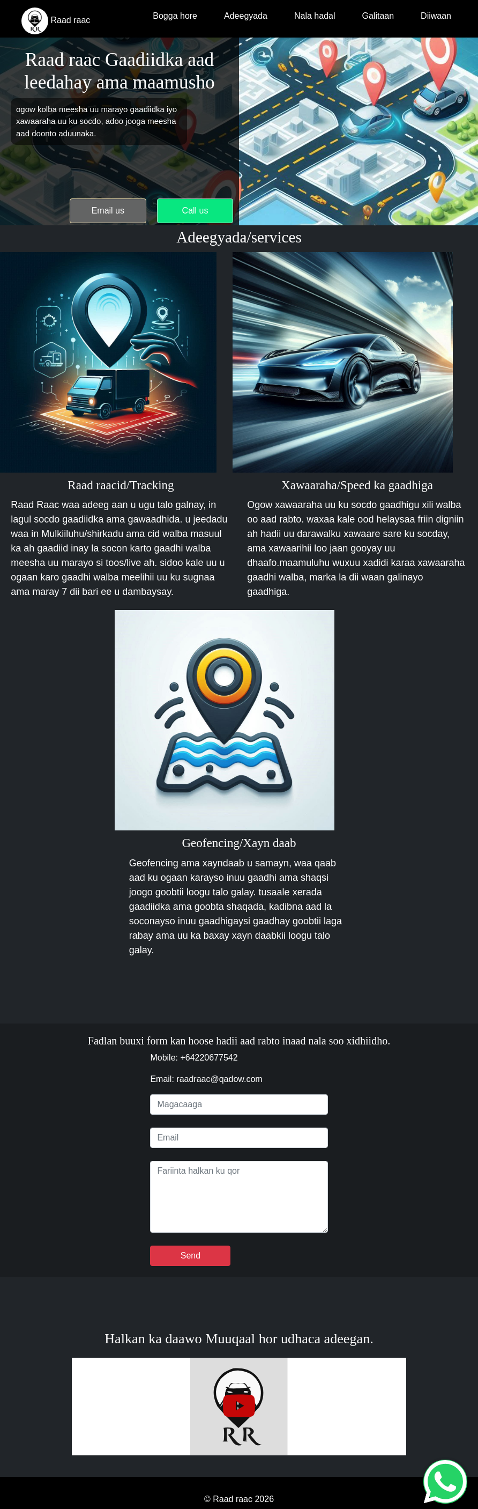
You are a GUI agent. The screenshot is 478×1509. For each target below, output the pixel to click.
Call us (195, 210)
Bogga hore (175, 15)
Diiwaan (436, 15)
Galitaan (378, 15)
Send (190, 1255)
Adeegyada (245, 15)
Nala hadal (314, 15)
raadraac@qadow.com (219, 1079)
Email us (108, 210)
